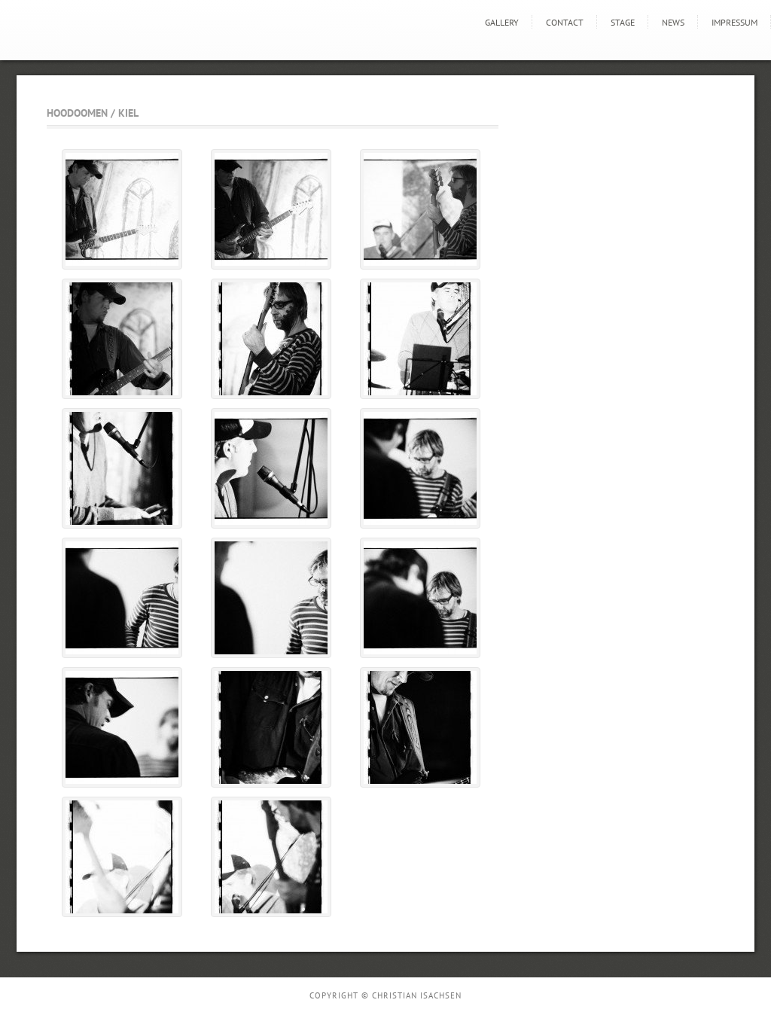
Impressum (734, 22)
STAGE (623, 22)
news (673, 22)
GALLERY (502, 22)
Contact (565, 22)
